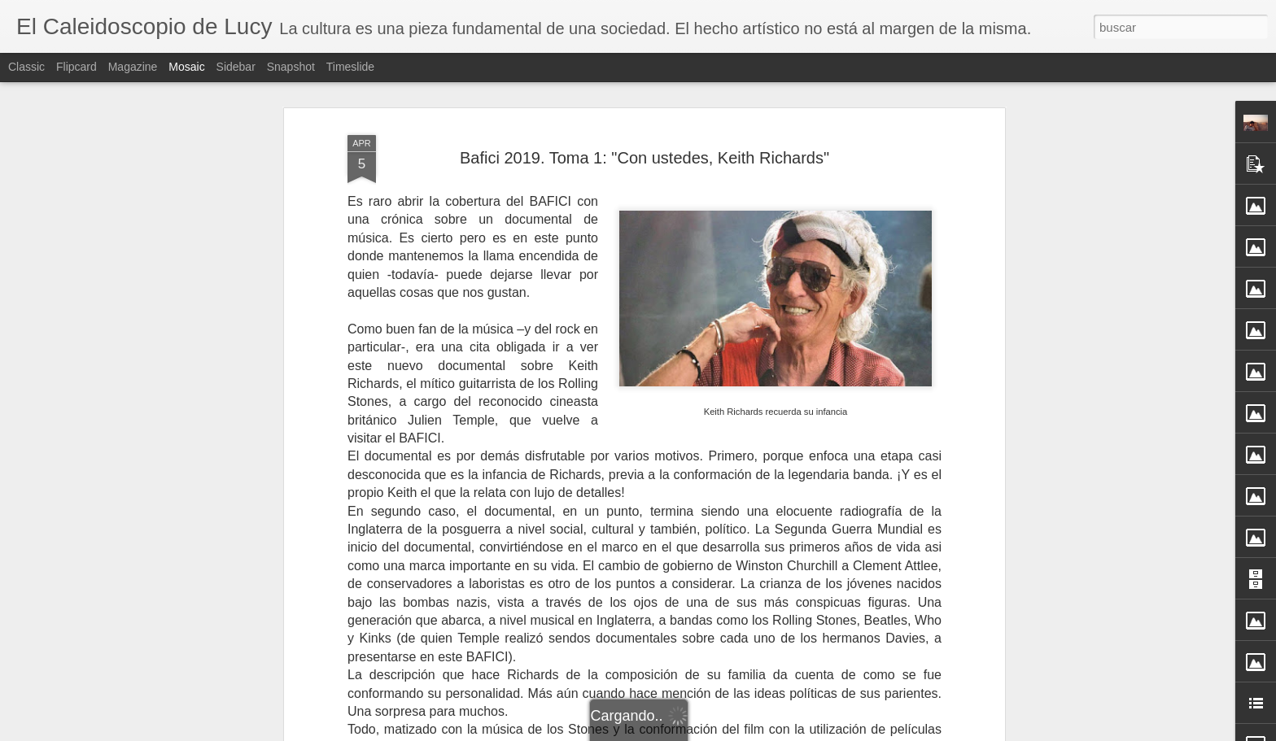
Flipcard (76, 66)
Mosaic (186, 66)
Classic (26, 66)
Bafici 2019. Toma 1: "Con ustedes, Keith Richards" (644, 158)
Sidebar (236, 66)
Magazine (133, 66)
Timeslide (350, 66)
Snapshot (291, 66)
